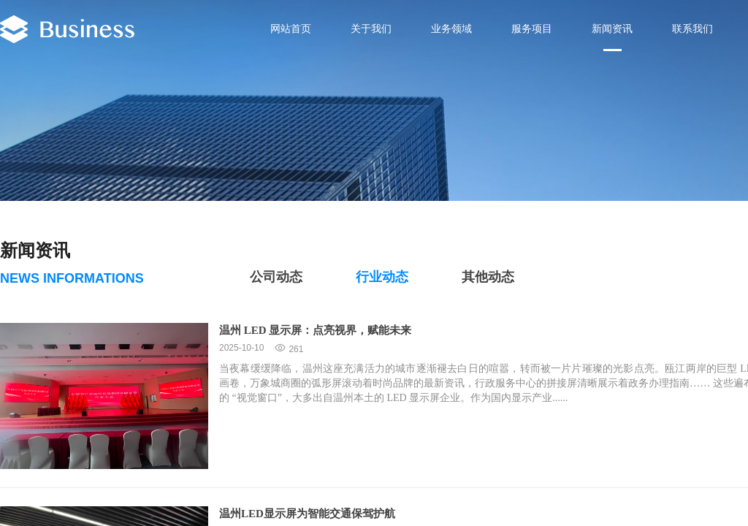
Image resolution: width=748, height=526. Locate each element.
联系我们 (692, 28)
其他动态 (488, 277)
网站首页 (290, 28)
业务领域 (451, 28)
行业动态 (382, 277)
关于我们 (371, 28)
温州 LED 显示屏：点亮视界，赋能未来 (315, 330)
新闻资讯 (612, 28)
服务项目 (531, 28)
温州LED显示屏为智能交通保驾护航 (307, 513)
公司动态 (276, 277)
